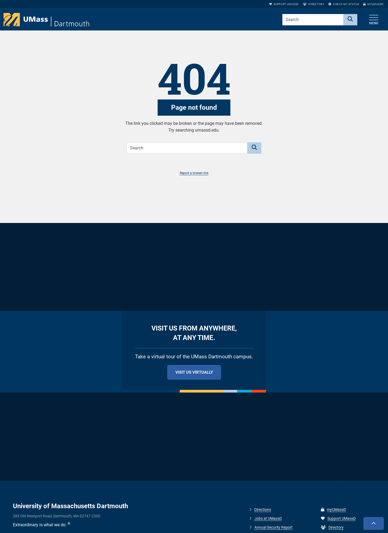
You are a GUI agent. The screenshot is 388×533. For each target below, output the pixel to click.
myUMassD (373, 4)
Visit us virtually (194, 372)
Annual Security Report (273, 527)
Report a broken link (194, 173)
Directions (262, 509)
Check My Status (343, 4)
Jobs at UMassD (268, 518)
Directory (313, 4)
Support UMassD (284, 4)
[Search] (350, 19)
